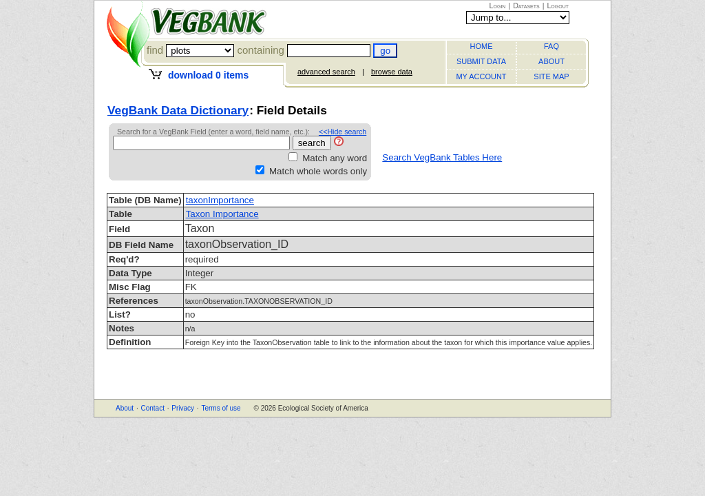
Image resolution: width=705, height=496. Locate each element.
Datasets (526, 5)
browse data (391, 72)
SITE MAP (551, 76)
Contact (152, 408)
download (208, 75)
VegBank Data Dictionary (178, 110)
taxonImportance (220, 200)
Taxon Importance (222, 214)
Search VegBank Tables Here (442, 157)
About (125, 408)
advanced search (326, 72)
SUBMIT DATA (481, 61)
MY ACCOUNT (481, 76)
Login (498, 5)
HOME (481, 46)
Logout (558, 5)
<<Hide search (342, 131)
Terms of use (220, 408)
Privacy (182, 408)
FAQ (551, 46)
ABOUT (551, 61)
